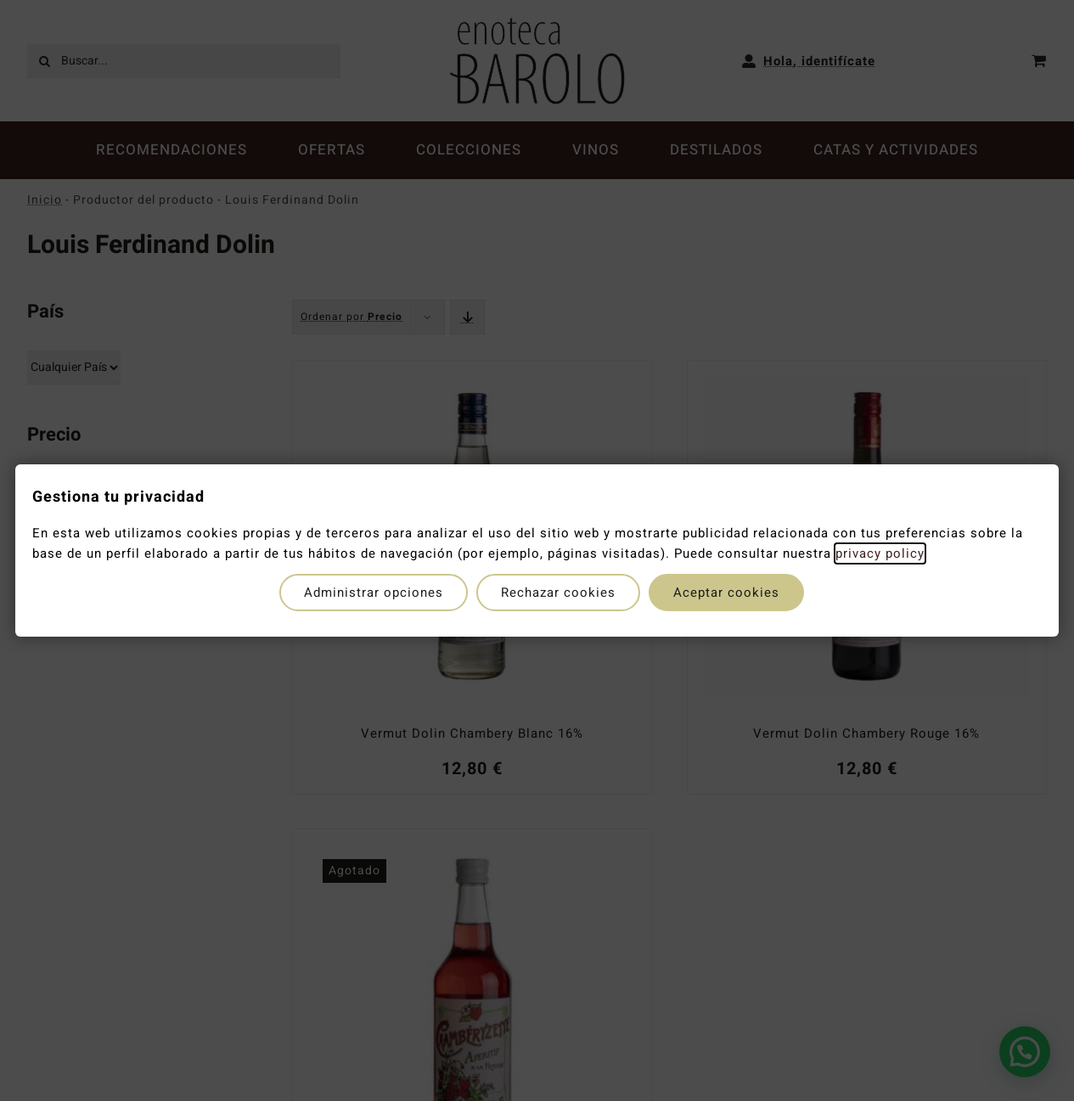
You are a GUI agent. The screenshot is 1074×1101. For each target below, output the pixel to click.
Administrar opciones (373, 592)
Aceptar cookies (726, 592)
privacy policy (880, 553)
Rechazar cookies (558, 592)
